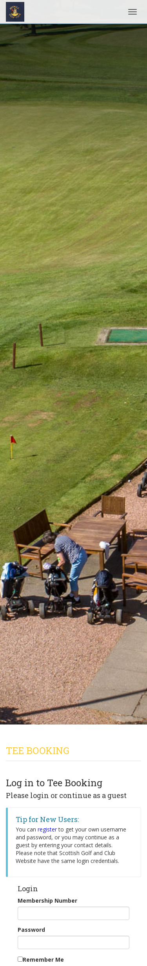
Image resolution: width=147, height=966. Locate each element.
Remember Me (43, 959)
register (47, 829)
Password (31, 929)
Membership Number (47, 900)
